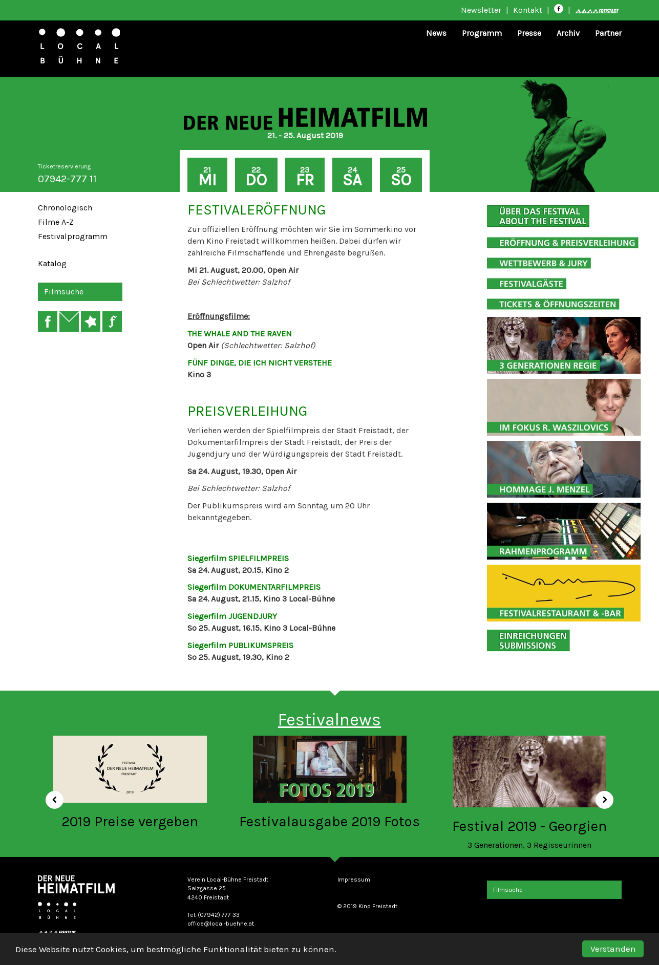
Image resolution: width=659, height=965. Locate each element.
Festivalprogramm (73, 236)
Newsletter (481, 10)
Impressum (353, 879)
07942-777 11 (67, 179)
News (436, 33)
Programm (482, 33)
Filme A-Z (56, 222)
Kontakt (527, 10)
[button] (51, 796)
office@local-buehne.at (220, 923)
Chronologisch (65, 207)
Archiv (568, 33)
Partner (608, 33)
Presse (529, 33)
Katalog (52, 263)
